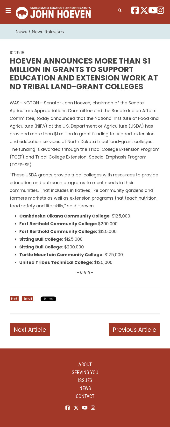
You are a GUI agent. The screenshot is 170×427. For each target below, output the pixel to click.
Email (28, 299)
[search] (119, 9)
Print (14, 299)
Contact (85, 396)
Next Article (30, 330)
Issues (85, 380)
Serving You (85, 372)
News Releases (48, 32)
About (85, 364)
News (21, 32)
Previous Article (134, 330)
